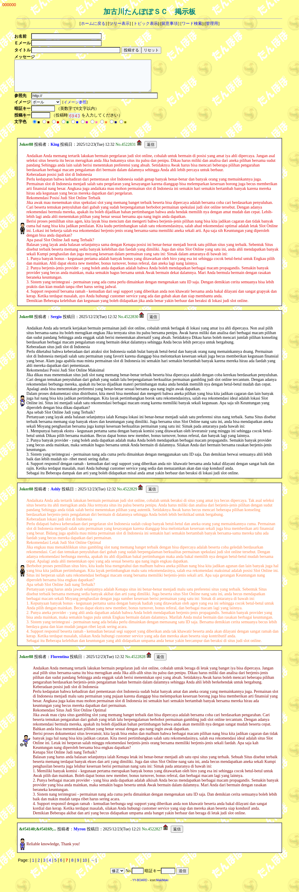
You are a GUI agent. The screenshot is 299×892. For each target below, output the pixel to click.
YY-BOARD (139, 886)
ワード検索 (192, 23)
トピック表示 (145, 23)
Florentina (60, 663)
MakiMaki (162, 886)
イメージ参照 (75, 108)
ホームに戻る (93, 23)
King (55, 150)
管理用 (212, 23)
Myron (80, 835)
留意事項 (169, 23)
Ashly (55, 495)
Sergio (56, 323)
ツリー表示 (119, 23)
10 (84, 866)
